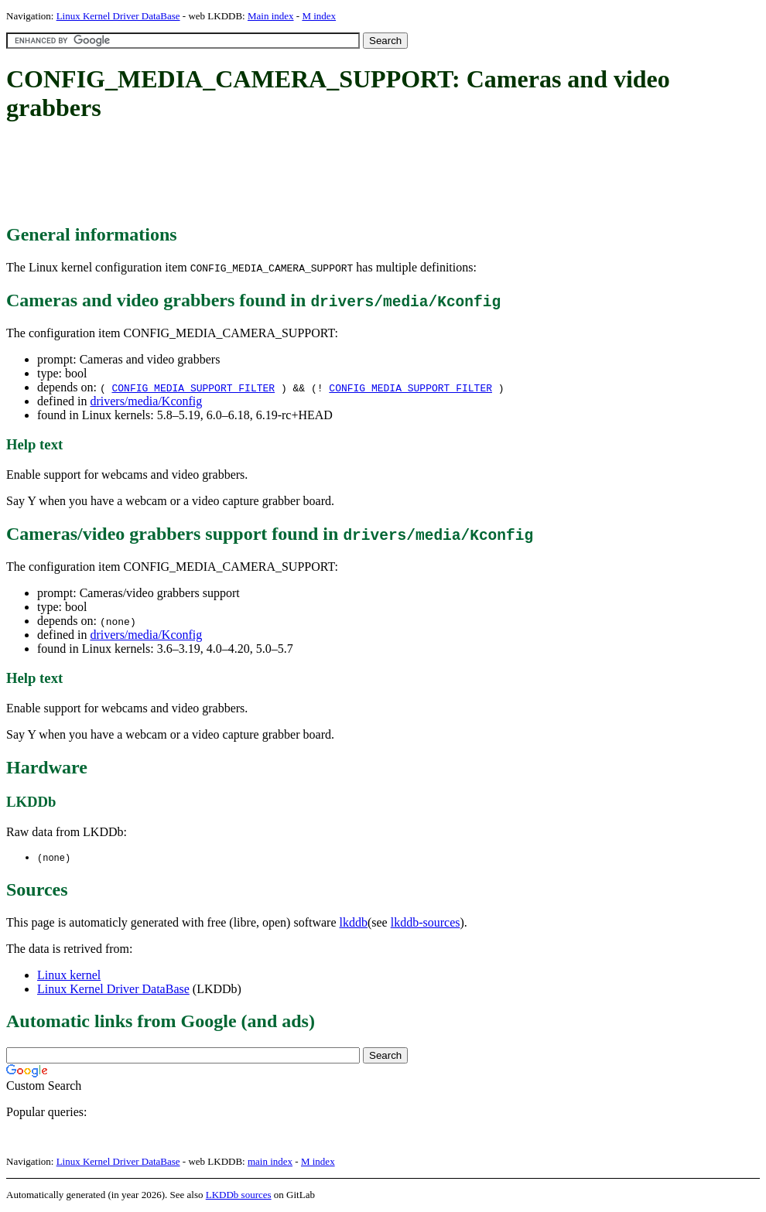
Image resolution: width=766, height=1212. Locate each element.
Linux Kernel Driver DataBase (118, 16)
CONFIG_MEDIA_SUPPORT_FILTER (193, 387)
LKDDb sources (239, 1195)
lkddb (354, 923)
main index (270, 1162)
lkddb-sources (425, 923)
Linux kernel (69, 975)
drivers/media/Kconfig (146, 401)
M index (319, 16)
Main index (271, 16)
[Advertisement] (287, 174)
